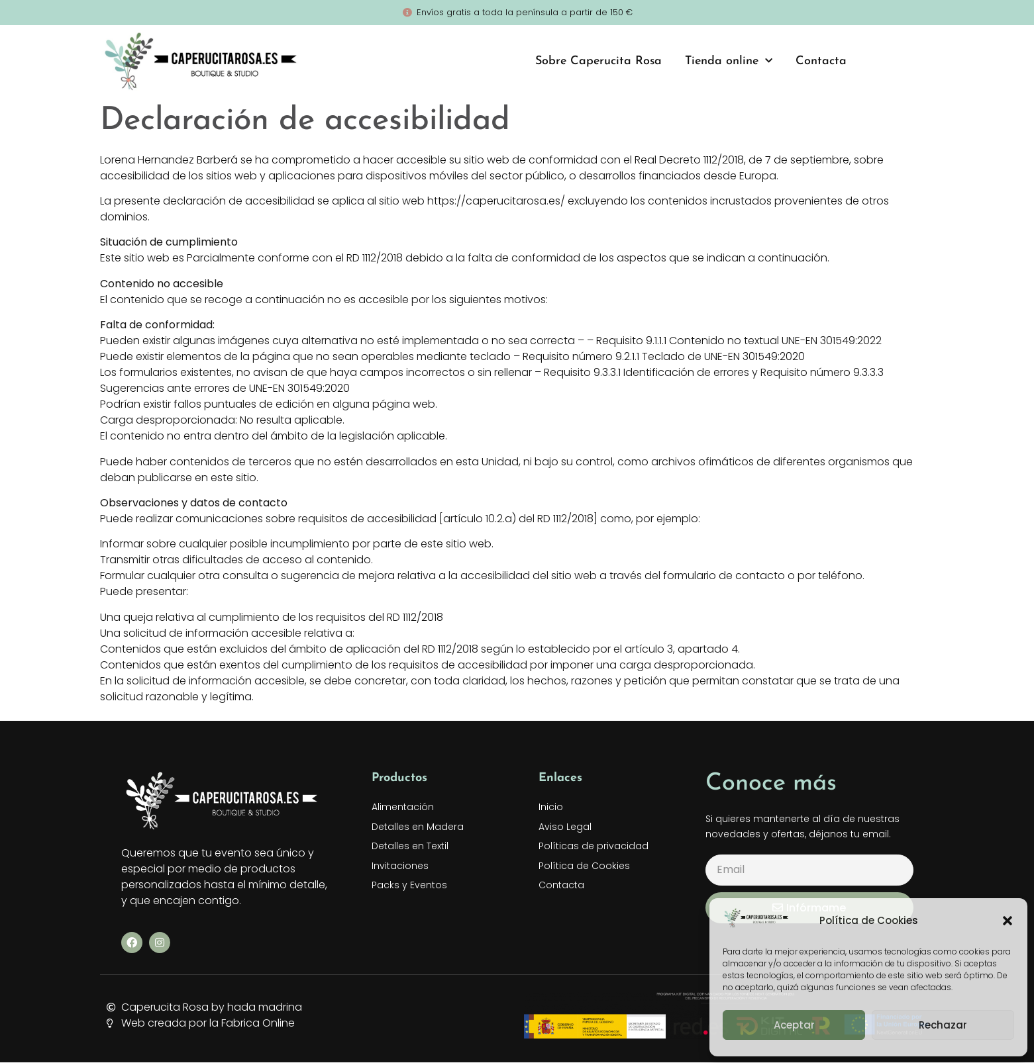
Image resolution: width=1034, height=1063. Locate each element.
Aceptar (794, 1025)
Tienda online (728, 61)
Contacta (821, 61)
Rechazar (943, 1025)
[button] (1007, 920)
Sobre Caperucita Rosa (598, 61)
